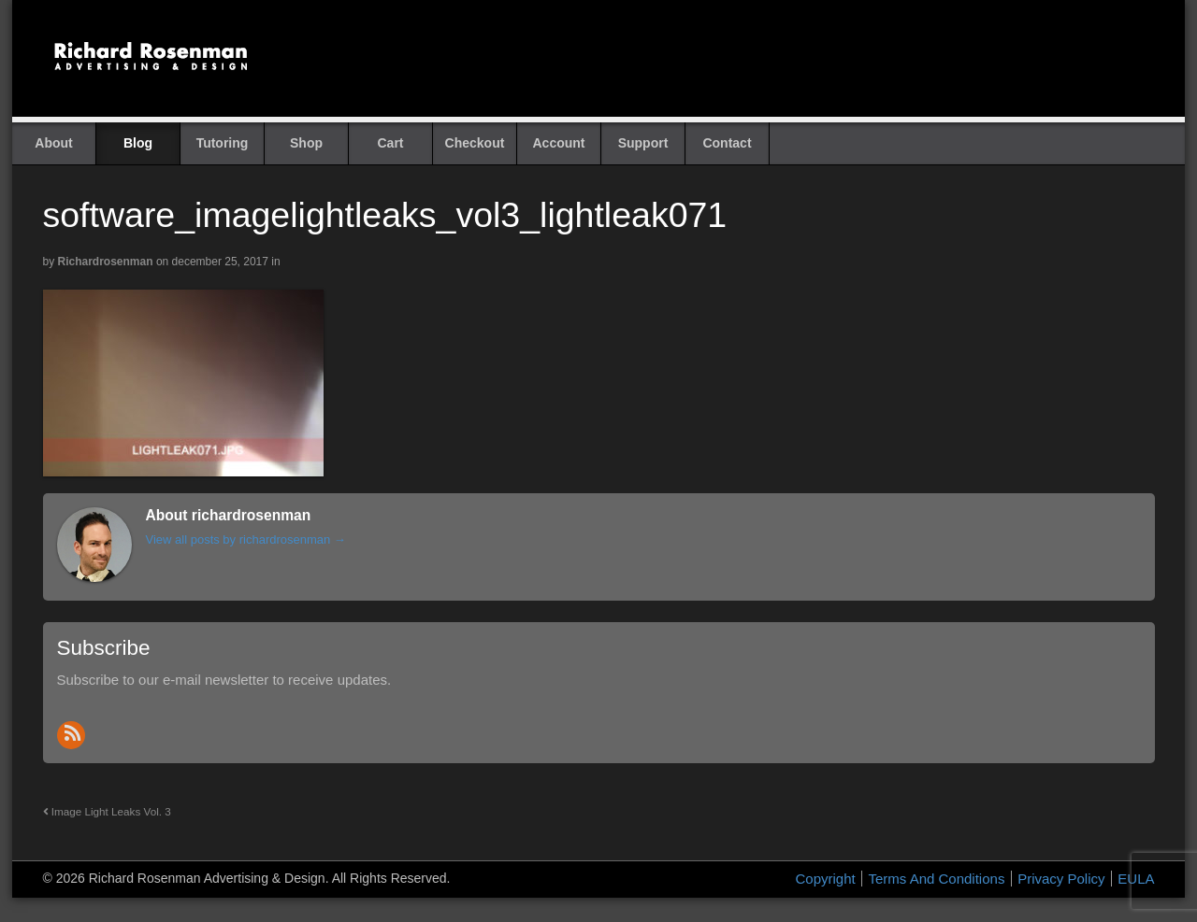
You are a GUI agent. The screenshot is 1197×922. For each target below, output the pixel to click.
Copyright (826, 879)
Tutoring (222, 142)
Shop (306, 142)
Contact (726, 142)
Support (643, 142)
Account (559, 142)
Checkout (475, 142)
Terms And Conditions (936, 879)
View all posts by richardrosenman (246, 539)
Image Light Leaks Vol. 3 (107, 811)
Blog (137, 142)
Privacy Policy (1060, 879)
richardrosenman (105, 261)
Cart (390, 142)
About (53, 142)
